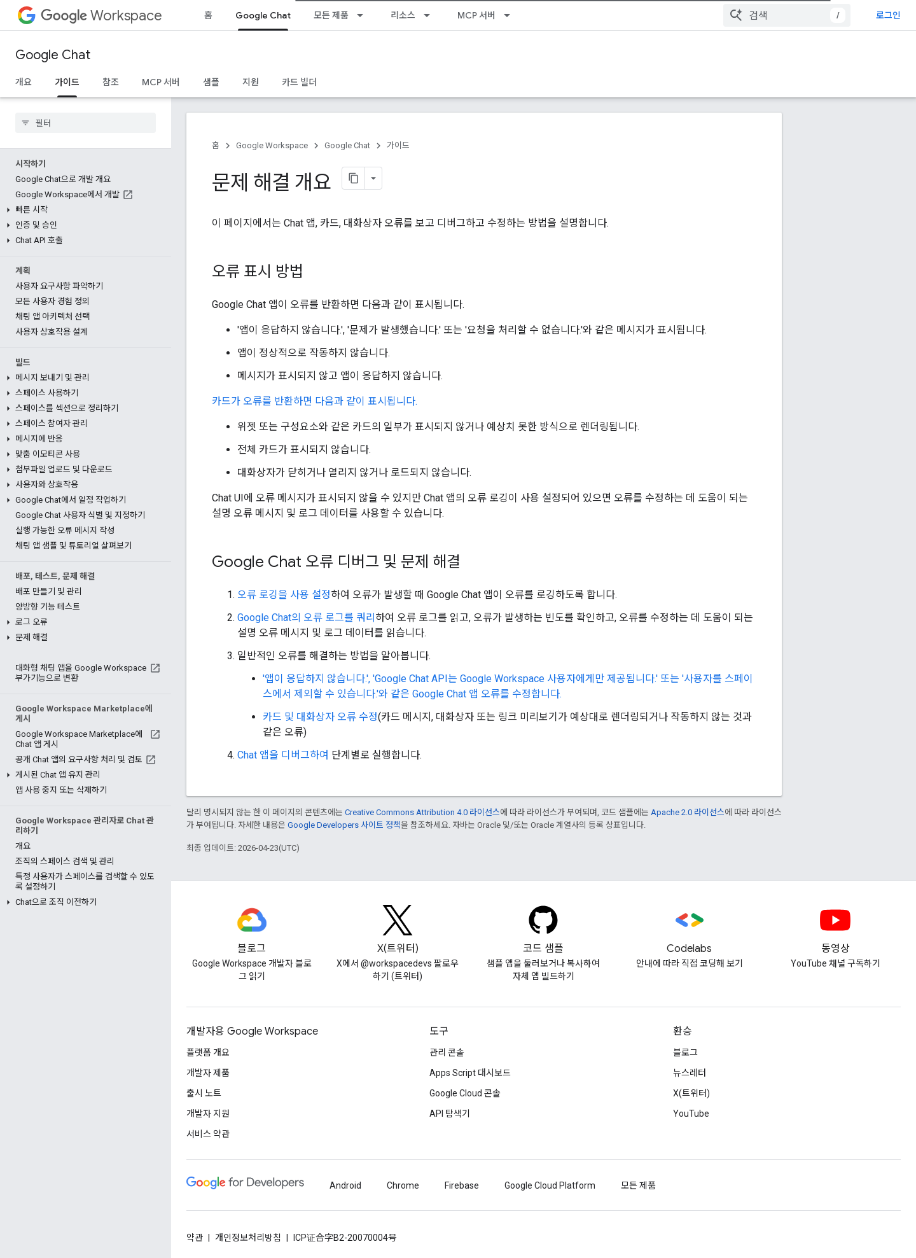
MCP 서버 (476, 15)
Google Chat (52, 55)
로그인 (888, 15)
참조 (110, 82)
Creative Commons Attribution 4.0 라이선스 (422, 812)
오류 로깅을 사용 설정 (284, 595)
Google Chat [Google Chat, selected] (263, 15)
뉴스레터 (689, 1073)
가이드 (398, 145)
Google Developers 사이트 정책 (344, 825)
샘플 (211, 82)
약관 (194, 1238)
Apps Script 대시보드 (470, 1073)
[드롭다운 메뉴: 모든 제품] (364, 15)
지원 (250, 82)
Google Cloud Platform (549, 1185)
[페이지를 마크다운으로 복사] (353, 178)
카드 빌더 (299, 82)
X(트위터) (691, 1093)
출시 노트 (203, 1093)
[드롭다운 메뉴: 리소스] (430, 15)
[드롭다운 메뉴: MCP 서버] (511, 15)
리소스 (403, 15)
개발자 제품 (208, 1073)
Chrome (403, 1185)
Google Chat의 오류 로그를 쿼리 (306, 618)
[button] (83, 210)
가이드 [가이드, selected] (67, 82)
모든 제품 (331, 15)
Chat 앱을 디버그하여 (283, 755)
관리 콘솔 (446, 1052)
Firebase (462, 1185)
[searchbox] (85, 123)
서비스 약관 (208, 1134)
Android (345, 1185)
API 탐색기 (449, 1113)
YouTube (691, 1113)
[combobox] (786, 15)
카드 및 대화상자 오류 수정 (320, 717)
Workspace (101, 15)
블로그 (685, 1052)
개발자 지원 (208, 1113)
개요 (23, 82)
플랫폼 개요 (208, 1052)
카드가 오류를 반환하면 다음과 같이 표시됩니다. (314, 401)
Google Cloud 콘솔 (465, 1093)
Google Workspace (272, 145)
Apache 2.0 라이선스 (688, 812)
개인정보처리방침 (248, 1238)
